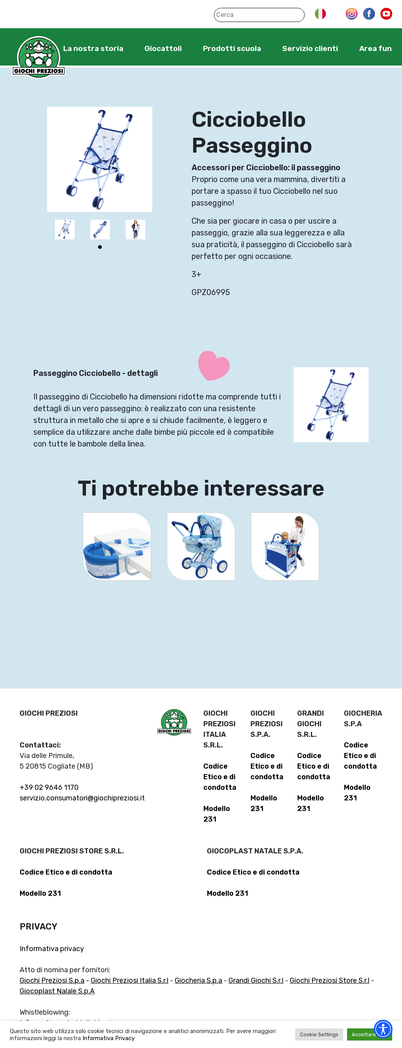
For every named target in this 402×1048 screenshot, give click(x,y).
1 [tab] (100, 247)
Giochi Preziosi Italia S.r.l (129, 980)
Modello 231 (40, 893)
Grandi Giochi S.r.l (255, 980)
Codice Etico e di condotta (219, 777)
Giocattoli (163, 48)
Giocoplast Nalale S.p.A (57, 991)
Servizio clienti (310, 48)
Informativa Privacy (108, 1038)
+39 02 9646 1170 (49, 787)
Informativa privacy (52, 948)
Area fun (375, 48)
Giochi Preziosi (39, 58)
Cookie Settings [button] (319, 1034)
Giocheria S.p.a (198, 980)
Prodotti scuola (232, 48)
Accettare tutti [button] (369, 1034)
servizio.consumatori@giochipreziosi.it (82, 798)
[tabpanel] (65, 229)
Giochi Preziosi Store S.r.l (329, 980)
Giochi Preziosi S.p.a (52, 980)
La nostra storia (93, 48)
